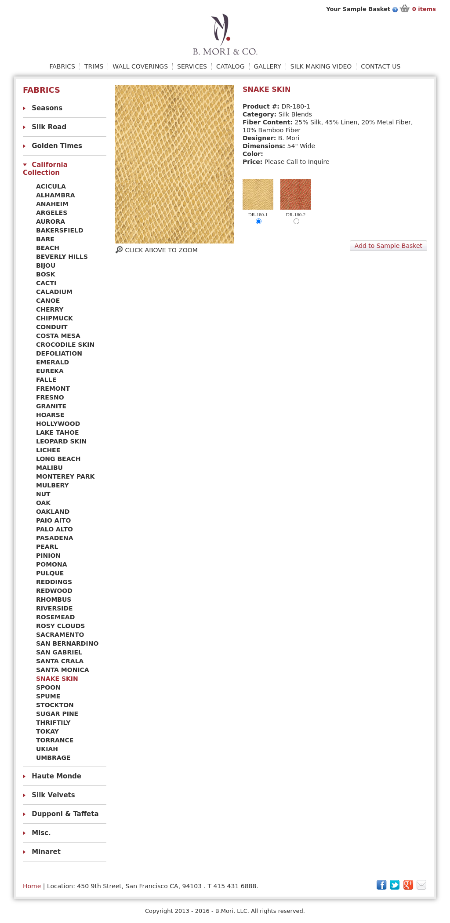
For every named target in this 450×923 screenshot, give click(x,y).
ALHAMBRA (55, 195)
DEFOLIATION (59, 353)
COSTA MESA (58, 335)
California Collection (45, 169)
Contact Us (380, 66)
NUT (43, 494)
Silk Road (49, 127)
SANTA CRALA (59, 661)
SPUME (48, 696)
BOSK (45, 274)
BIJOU (45, 265)
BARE (45, 239)
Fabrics (62, 66)
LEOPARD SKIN (61, 441)
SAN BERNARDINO (67, 643)
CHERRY (50, 309)
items (424, 9)
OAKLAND (52, 511)
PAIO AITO (53, 520)
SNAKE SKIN (57, 678)
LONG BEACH (58, 458)
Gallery (267, 66)
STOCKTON (55, 705)
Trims (93, 66)
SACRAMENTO (60, 634)
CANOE (48, 300)
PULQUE (50, 573)
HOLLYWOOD (58, 423)
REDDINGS (54, 581)
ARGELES (51, 212)
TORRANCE (54, 740)
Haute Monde (56, 776)
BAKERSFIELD (59, 230)
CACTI (46, 283)
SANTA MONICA (62, 669)
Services (192, 66)
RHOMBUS (53, 599)
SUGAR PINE (57, 713)
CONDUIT (52, 327)
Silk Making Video (321, 66)
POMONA (51, 564)
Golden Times (57, 146)
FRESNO (50, 397)
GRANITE (51, 406)
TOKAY (47, 731)
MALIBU (49, 467)
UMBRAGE (53, 757)
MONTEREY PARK (65, 476)
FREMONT (53, 388)
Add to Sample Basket (388, 245)
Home (32, 886)
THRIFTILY (53, 722)
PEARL (47, 546)
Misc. (41, 833)
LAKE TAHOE (57, 432)
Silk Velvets (53, 795)
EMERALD (52, 362)
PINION (48, 555)
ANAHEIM (52, 203)
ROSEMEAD (55, 617)
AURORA (50, 221)
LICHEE (48, 450)
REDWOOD (54, 590)
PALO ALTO (54, 529)
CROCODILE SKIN (65, 344)
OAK (43, 502)
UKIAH (47, 748)
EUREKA (50, 370)
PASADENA (54, 537)
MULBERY (52, 485)
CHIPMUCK (54, 318)
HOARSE (50, 414)
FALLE (46, 379)
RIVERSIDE (54, 608)
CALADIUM (54, 291)
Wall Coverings (140, 66)
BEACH (47, 247)
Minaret (46, 852)
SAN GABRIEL (59, 652)
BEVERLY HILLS (62, 256)
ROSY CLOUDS (60, 625)
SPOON (48, 687)
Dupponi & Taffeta (65, 814)
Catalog (230, 66)
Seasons (47, 108)
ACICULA (51, 186)
